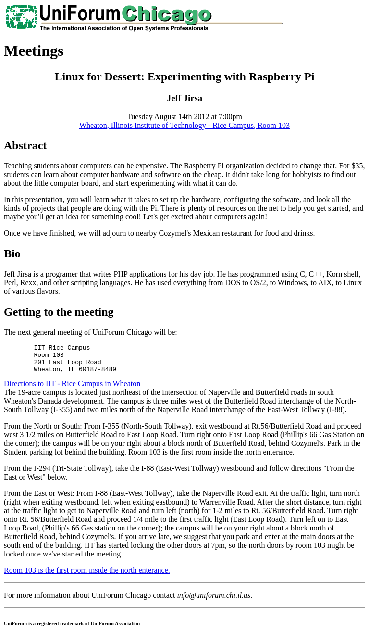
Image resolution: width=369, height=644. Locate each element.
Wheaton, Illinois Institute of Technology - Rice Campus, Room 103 (184, 125)
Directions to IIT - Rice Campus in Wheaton (72, 389)
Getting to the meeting (59, 311)
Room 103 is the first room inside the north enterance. (87, 576)
